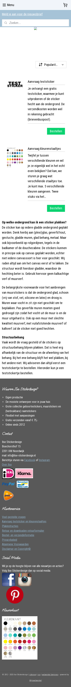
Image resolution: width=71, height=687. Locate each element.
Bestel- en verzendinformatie (18, 535)
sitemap (32, 674)
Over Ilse (7, 464)
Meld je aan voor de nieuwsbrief (22, 14)
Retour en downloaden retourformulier (23, 530)
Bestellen (56, 131)
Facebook (29, 460)
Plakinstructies (10, 526)
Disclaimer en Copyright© (16, 549)
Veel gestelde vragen (14, 517)
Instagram (44, 460)
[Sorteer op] (51, 64)
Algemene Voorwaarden (15, 544)
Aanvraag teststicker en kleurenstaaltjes (24, 521)
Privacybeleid (9, 540)
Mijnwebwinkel (35, 680)
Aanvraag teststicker (41, 81)
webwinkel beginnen (50, 674)
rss (39, 674)
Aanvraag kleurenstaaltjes (44, 148)
